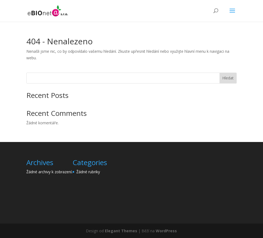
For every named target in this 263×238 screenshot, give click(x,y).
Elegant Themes (121, 230)
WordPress (166, 230)
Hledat (228, 78)
